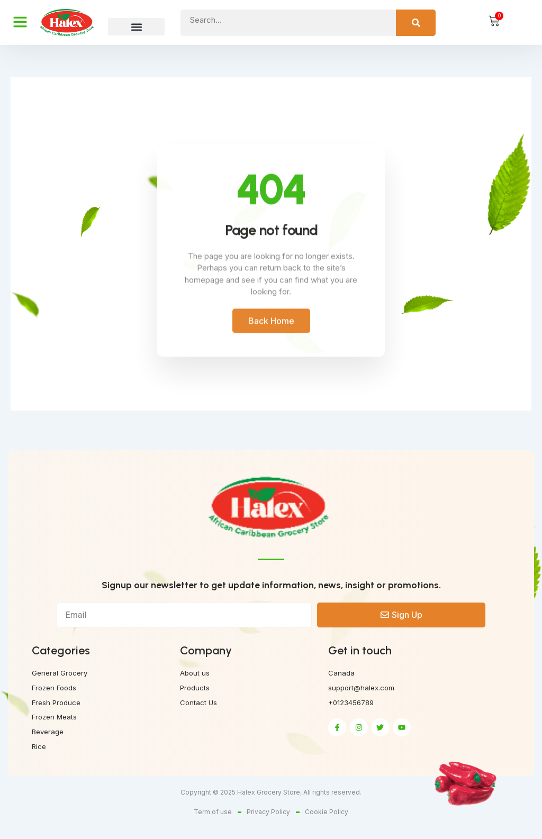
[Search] (416, 23)
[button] (136, 26)
